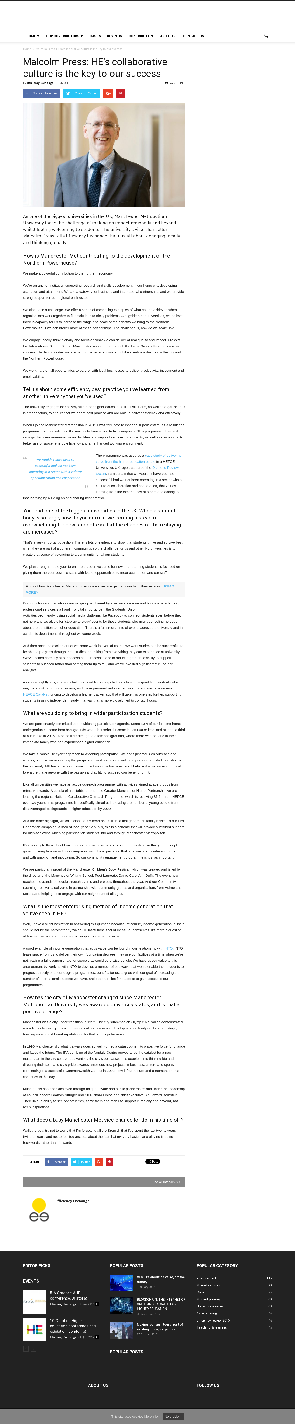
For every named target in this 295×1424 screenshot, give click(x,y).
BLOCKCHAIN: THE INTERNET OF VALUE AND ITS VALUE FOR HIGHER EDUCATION (161, 1304)
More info (151, 1416)
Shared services (208, 1285)
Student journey (209, 1299)
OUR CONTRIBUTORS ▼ (64, 36)
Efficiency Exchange (40, 83)
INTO (168, 948)
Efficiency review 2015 (213, 1320)
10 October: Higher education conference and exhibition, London (73, 1326)
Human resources (210, 1306)
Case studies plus (106, 36)
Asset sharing (207, 1313)
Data (200, 1292)
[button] (266, 36)
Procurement (206, 1278)
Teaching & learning (212, 1327)
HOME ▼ (33, 36)
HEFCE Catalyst (36, 694)
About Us (168, 36)
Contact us (193, 36)
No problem (173, 1416)
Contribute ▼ (141, 36)
